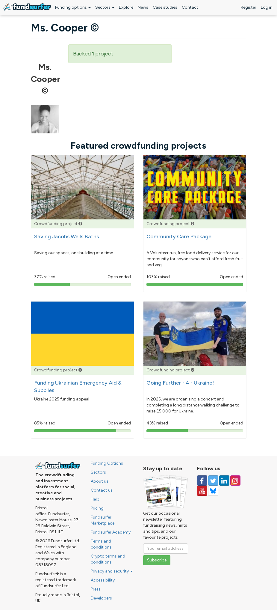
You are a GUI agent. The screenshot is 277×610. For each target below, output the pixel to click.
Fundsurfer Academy (111, 532)
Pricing (97, 508)
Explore (126, 7)
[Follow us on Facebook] (202, 480)
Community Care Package (178, 236)
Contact (190, 7)
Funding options (73, 7)
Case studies (165, 7)
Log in (267, 7)
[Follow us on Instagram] (235, 480)
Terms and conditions (101, 544)
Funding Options (107, 463)
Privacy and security (112, 571)
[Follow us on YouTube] (202, 491)
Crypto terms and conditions (108, 559)
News (143, 7)
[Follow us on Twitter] (213, 480)
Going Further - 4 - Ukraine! (180, 382)
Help (95, 499)
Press (96, 589)
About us (99, 481)
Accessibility (103, 580)
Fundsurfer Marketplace (102, 520)
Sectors (104, 7)
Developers (101, 598)
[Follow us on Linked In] (224, 480)
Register (248, 7)
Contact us (102, 490)
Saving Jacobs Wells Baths (66, 236)
